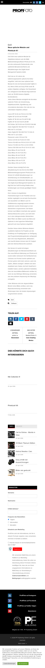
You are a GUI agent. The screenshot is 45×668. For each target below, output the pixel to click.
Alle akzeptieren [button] (23, 663)
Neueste (19, 426)
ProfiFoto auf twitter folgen (26, 606)
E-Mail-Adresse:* (13, 509)
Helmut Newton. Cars (24, 451)
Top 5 (11, 426)
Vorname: (11, 493)
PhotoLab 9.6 (13, 405)
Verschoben (15, 336)
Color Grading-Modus (31, 337)
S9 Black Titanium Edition (25, 443)
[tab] (11, 426)
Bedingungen (16, 578)
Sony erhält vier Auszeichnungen (22, 460)
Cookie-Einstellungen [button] (9, 663)
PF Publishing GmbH (30, 623)
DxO (12, 300)
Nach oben (22, 643)
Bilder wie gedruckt (23, 470)
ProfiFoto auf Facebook (28, 600)
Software (14, 303)
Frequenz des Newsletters (16, 517)
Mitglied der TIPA (17, 623)
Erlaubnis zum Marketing (16, 529)
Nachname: (11, 501)
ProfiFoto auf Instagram (28, 595)
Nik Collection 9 (14, 377)
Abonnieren (32, 611)
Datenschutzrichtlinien (19, 576)
